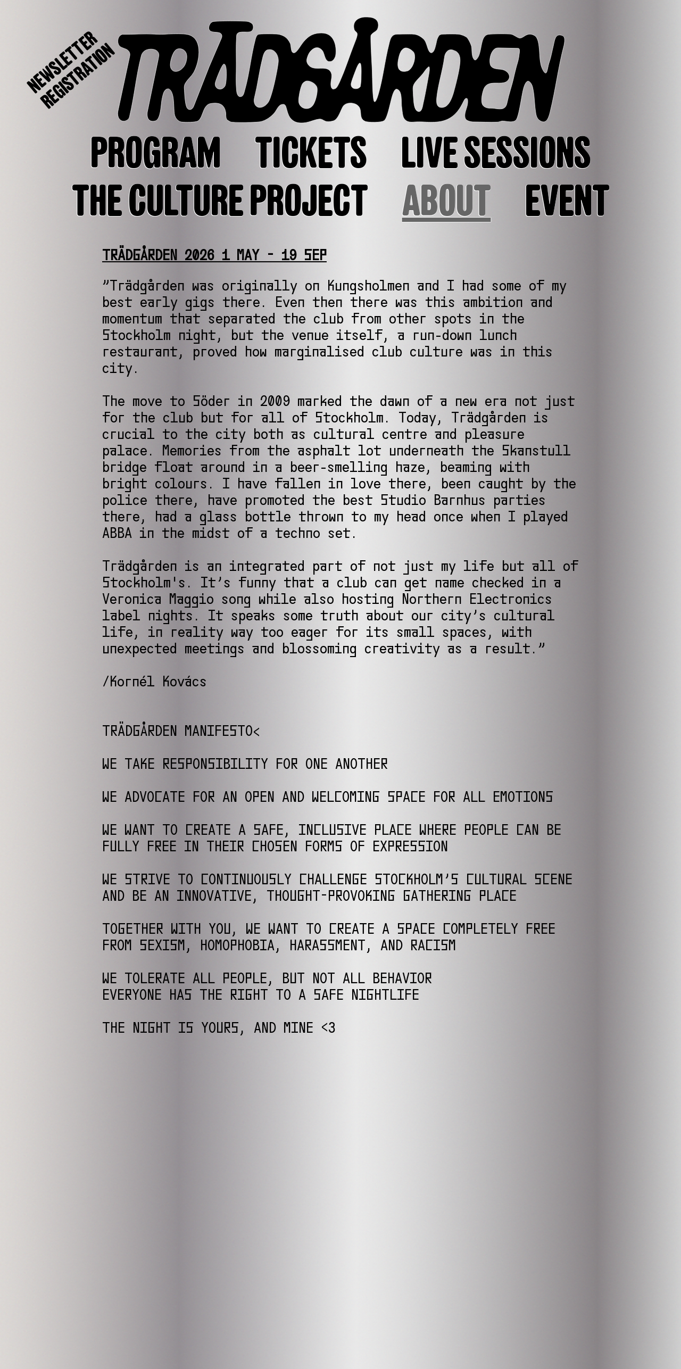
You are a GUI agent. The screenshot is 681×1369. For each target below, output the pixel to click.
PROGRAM (155, 153)
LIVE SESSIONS (496, 153)
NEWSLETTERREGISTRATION (71, 70)
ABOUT (446, 201)
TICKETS (311, 153)
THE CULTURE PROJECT (220, 201)
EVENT (567, 201)
